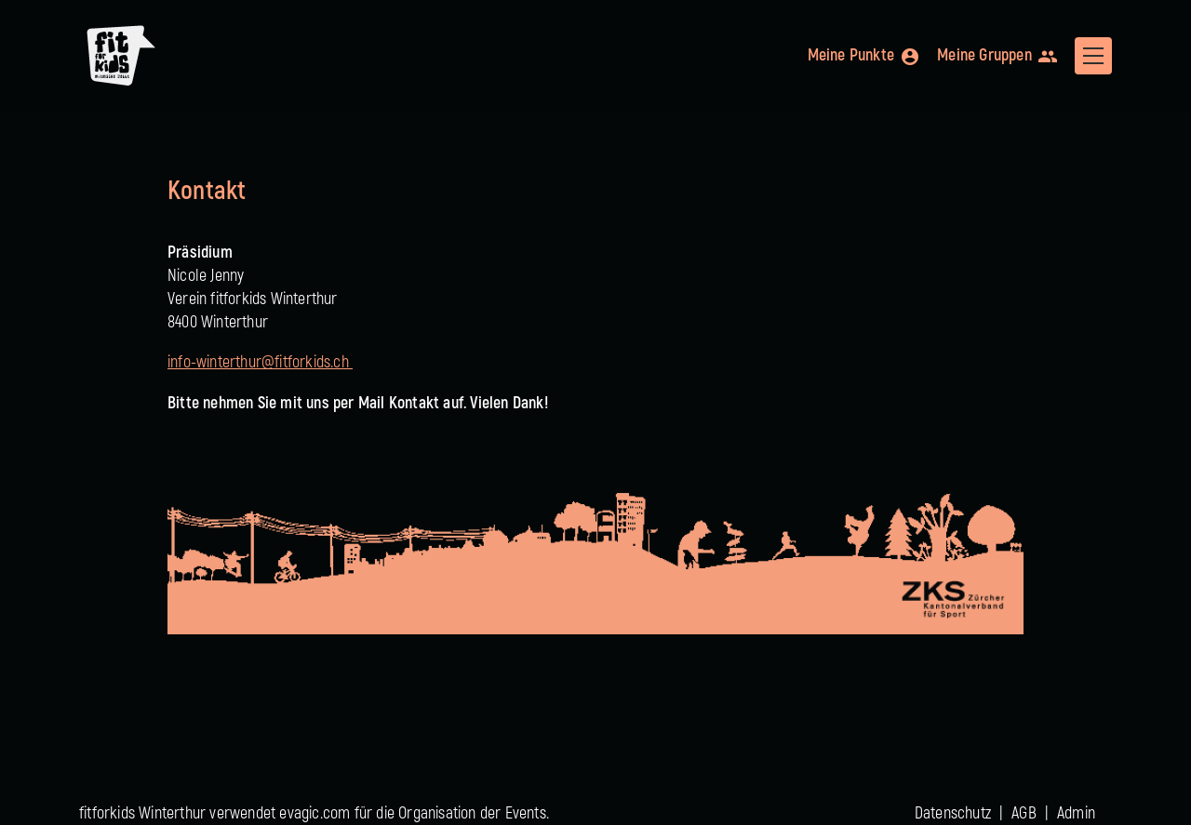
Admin (1076, 813)
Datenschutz (953, 813)
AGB (1024, 813)
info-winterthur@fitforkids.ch (260, 362)
